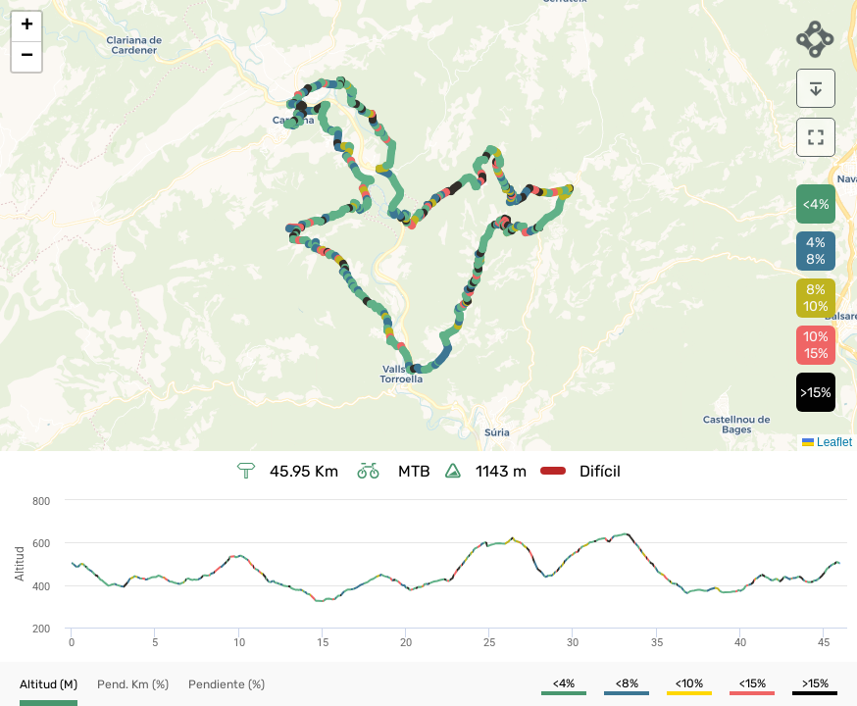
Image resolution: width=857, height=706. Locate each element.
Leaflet (827, 442)
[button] (26, 27)
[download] (815, 88)
